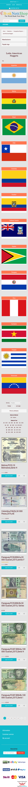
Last (25, 718)
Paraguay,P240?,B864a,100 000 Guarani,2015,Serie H (13, 650)
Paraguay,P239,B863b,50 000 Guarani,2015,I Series (12, 604)
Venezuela (14, 376)
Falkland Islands (14, 220)
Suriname (14, 324)
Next (21, 718)
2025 (12, 422)
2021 (8, 425)
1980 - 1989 (10, 427)
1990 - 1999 (18, 427)
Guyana (14, 246)
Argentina (14, 65)
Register (8, 4)
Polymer (14, 417)
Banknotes (9, 31)
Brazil (14, 117)
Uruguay (14, 350)
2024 (6, 422)
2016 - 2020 (10, 432)
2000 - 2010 (10, 430)
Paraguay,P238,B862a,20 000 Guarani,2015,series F (12, 558)
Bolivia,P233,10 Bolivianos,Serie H (9, 466)
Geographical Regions (18, 31)
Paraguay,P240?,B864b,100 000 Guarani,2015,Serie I (13, 696)
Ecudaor (14, 194)
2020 (13, 425)
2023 (17, 422)
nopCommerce (24, 786)
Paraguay (14, 272)
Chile (14, 143)
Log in (13, 4)
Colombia (14, 169)
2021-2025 (18, 432)
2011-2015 (18, 430)
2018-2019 (19, 425)
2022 (22, 422)
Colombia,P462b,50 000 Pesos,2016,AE (11, 512)
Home (4, 31)
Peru (14, 298)
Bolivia (14, 91)
